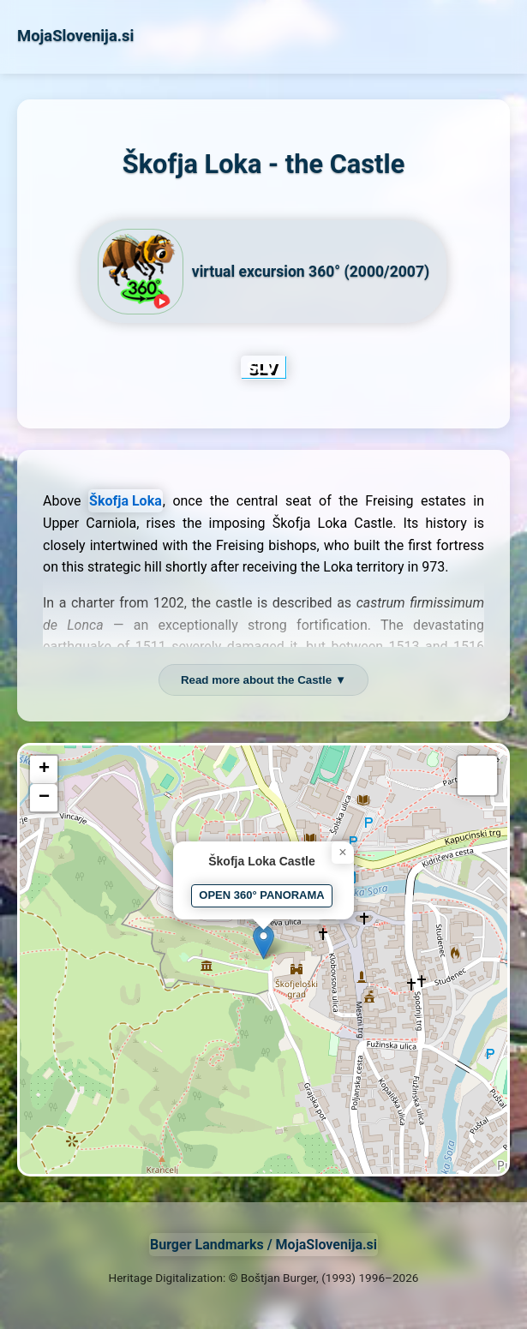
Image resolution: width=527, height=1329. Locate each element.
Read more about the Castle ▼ (263, 679)
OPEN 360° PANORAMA (261, 895)
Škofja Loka (125, 501)
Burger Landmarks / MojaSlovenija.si (263, 1244)
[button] (263, 942)
